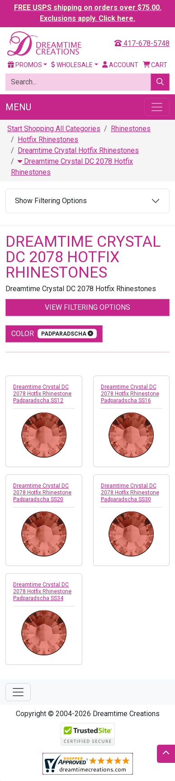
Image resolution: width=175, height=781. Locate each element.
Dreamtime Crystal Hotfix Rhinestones (78, 150)
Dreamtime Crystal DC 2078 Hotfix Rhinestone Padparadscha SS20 (42, 493)
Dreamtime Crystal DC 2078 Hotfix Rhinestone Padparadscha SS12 (42, 394)
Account (120, 64)
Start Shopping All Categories (53, 128)
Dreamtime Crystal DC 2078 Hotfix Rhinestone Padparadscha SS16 (130, 394)
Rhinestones (131, 128)
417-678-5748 (142, 43)
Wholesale (72, 64)
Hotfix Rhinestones (48, 139)
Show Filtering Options (51, 200)
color (54, 333)
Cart (155, 64)
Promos (25, 64)
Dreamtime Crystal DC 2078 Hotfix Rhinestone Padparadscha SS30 (130, 493)
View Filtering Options (87, 307)
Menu (18, 107)
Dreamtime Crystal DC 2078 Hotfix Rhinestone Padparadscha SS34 (42, 591)
